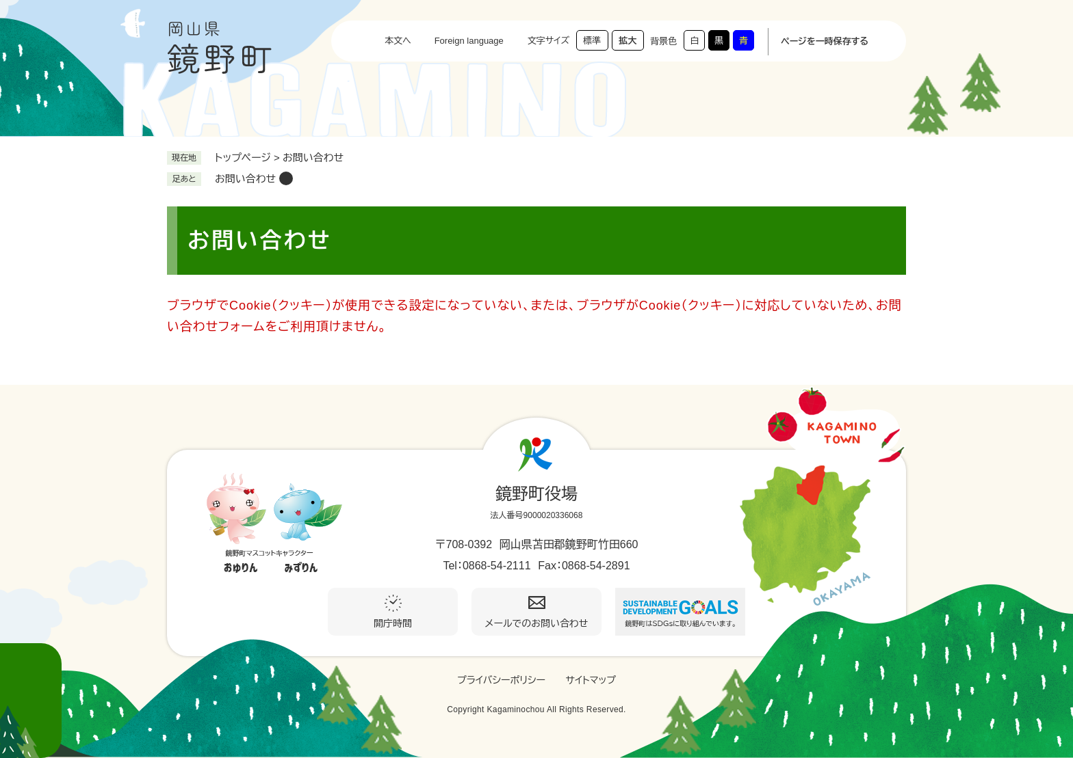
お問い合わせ (245, 179)
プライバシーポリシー (501, 680)
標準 (592, 41)
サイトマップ (590, 680)
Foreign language (469, 41)
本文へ (398, 41)
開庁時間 (393, 623)
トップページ (243, 157)
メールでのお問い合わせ (537, 623)
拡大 (627, 41)
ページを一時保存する (824, 41)
